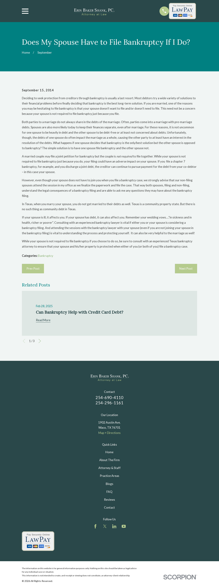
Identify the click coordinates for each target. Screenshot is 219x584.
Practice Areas (109, 476)
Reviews (109, 499)
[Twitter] (105, 526)
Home (109, 452)
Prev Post (33, 268)
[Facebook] (95, 526)
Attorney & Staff (109, 468)
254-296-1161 (110, 402)
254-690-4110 (110, 397)
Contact (109, 507)
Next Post (186, 268)
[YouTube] (124, 526)
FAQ (109, 492)
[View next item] (40, 341)
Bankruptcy (45, 256)
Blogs (109, 484)
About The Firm (109, 460)
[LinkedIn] (114, 526)
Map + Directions (109, 433)
